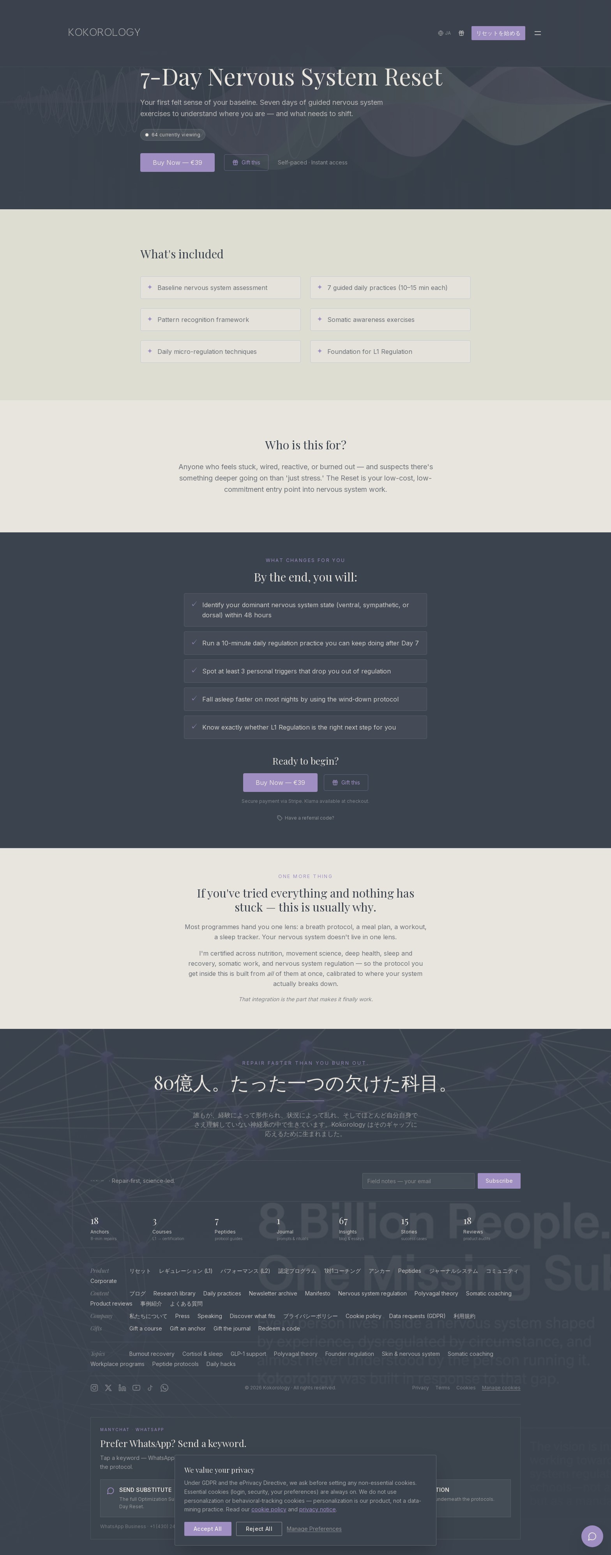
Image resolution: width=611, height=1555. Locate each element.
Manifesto (317, 1293)
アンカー (379, 1270)
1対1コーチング (342, 1270)
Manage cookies (501, 1388)
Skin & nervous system (411, 1353)
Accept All (208, 1528)
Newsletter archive (273, 1293)
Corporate (103, 1281)
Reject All (259, 1528)
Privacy (420, 1388)
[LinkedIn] (122, 1388)
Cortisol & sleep (202, 1353)
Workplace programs (117, 1364)
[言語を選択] (444, 34)
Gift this (246, 162)
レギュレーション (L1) (186, 1270)
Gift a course (145, 1328)
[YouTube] (136, 1388)
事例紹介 (151, 1303)
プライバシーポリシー (310, 1316)
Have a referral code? (305, 818)
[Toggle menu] (538, 34)
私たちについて (148, 1316)
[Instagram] (94, 1388)
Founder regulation (349, 1353)
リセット (140, 1270)
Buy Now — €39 (177, 162)
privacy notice (317, 1509)
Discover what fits (252, 1316)
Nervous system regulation (372, 1293)
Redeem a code (279, 1328)
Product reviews (111, 1303)
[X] (108, 1388)
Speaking (210, 1316)
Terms (442, 1388)
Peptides (409, 1270)
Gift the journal (232, 1328)
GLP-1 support (248, 1353)
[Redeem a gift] (461, 34)
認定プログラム (297, 1270)
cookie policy (268, 1509)
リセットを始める (498, 34)
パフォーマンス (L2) (245, 1270)
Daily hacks (221, 1364)
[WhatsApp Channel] (164, 1388)
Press (182, 1316)
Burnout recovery (152, 1353)
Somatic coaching (489, 1293)
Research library (175, 1293)
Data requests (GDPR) (417, 1316)
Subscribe (499, 1180)
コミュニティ (502, 1270)
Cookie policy (363, 1316)
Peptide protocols (175, 1364)
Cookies (466, 1388)
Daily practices (222, 1293)
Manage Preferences (314, 1528)
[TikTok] (150, 1388)
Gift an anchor (188, 1328)
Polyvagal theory (436, 1293)
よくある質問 (186, 1303)
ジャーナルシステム (453, 1270)
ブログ (137, 1293)
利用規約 (464, 1316)
